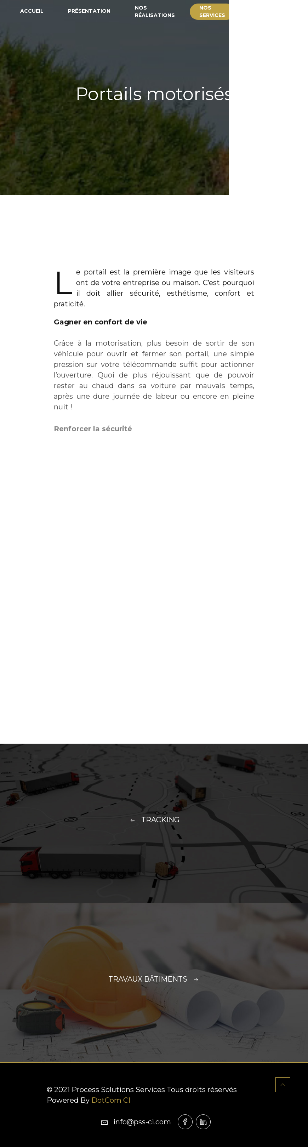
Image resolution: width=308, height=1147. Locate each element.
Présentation (89, 11)
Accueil (32, 11)
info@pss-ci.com (136, 1122)
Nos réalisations (155, 11)
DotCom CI (110, 1100)
